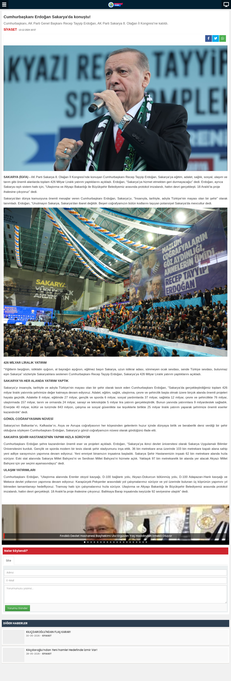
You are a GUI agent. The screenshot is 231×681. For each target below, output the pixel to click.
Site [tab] (8, 560)
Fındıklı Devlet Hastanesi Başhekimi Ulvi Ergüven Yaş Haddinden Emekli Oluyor (116, 536)
